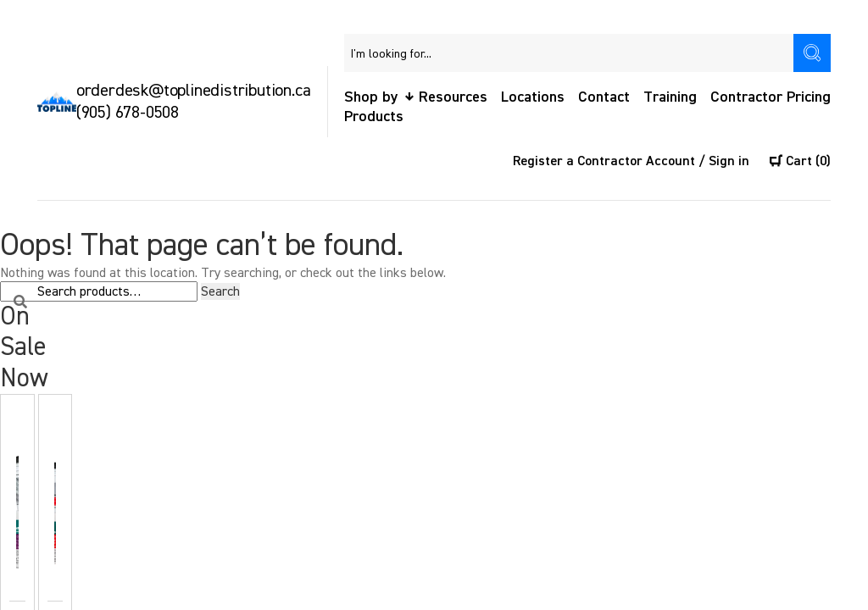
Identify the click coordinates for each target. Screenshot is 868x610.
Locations (533, 97)
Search (220, 291)
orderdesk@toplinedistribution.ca (193, 90)
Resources (453, 97)
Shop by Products (373, 106)
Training (670, 97)
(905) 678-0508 (127, 112)
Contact (604, 97)
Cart (800, 160)
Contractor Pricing (770, 97)
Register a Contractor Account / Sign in (631, 160)
